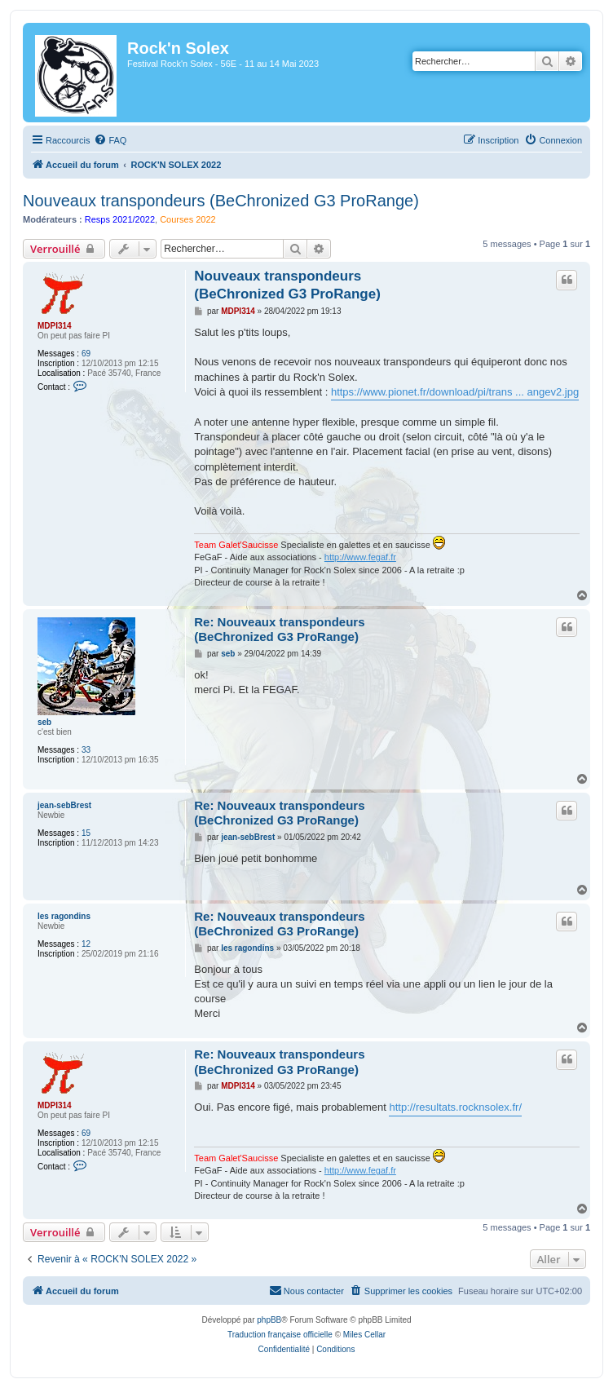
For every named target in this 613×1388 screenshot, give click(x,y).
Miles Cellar (364, 1334)
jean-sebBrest (64, 805)
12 (86, 943)
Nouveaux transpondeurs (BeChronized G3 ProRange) (221, 201)
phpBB (269, 1319)
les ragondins (63, 916)
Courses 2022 (188, 219)
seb (44, 722)
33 (86, 749)
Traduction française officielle (280, 1334)
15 (86, 833)
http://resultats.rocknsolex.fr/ (455, 1107)
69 (86, 353)
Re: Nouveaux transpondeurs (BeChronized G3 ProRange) (279, 629)
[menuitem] (110, 140)
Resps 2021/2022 (120, 219)
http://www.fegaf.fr (360, 557)
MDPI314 (54, 325)
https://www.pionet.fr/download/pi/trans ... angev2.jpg (455, 392)
